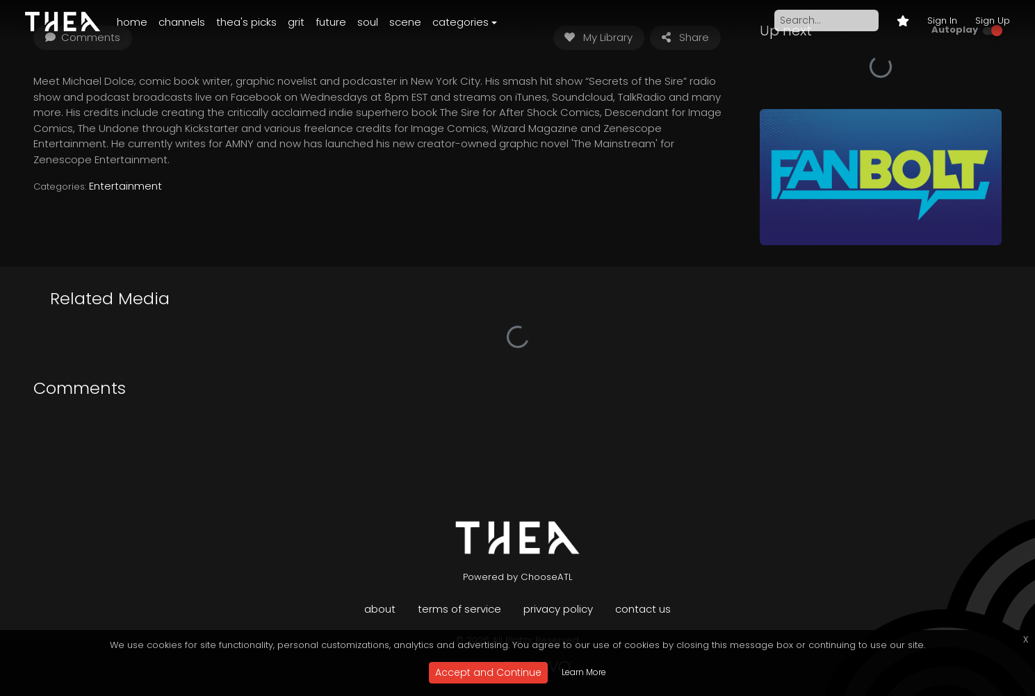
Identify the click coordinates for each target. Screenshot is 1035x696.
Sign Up (992, 20)
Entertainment (125, 186)
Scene (405, 22)
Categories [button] (460, 22)
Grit (296, 22)
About (380, 609)
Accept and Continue (488, 672)
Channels (181, 22)
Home (132, 22)
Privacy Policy (558, 609)
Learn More (584, 672)
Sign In (942, 20)
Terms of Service (459, 609)
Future (331, 22)
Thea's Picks (246, 22)
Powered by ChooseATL (518, 576)
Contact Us (643, 609)
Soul (367, 22)
